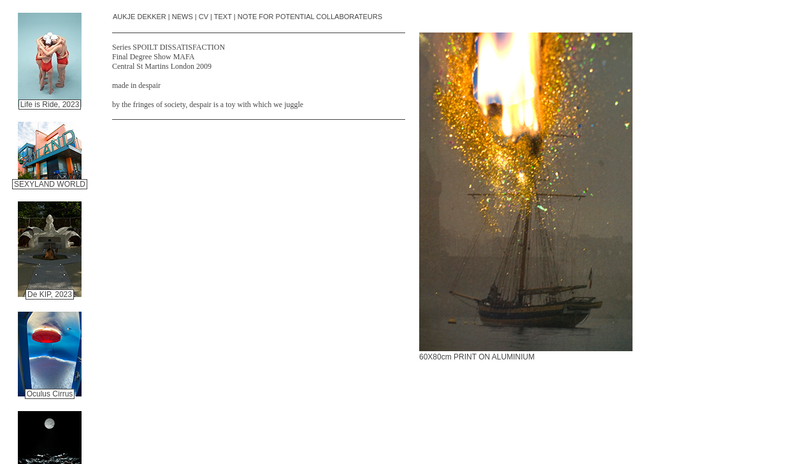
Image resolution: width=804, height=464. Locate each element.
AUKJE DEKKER (139, 16)
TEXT (223, 16)
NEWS (182, 16)
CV (203, 16)
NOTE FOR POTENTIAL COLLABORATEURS (310, 16)
